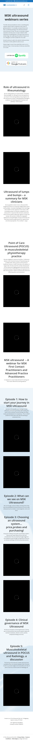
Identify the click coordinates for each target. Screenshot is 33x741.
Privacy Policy (20, 737)
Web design (15, 738)
